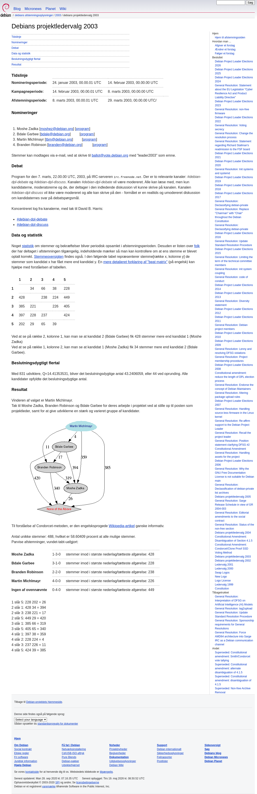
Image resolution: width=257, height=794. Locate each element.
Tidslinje (16, 36)
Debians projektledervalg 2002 (233, 560)
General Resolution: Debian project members (231, 327)
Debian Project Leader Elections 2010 (234, 335)
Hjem (17, 738)
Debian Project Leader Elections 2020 (234, 163)
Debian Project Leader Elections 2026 (234, 63)
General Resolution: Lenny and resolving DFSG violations (233, 351)
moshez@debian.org (56, 129)
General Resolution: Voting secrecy (231, 127)
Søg (207, 749)
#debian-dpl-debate (32, 219)
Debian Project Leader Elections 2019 (234, 179)
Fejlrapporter (164, 757)
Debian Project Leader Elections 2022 (234, 119)
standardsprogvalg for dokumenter (57, 723)
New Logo (221, 576)
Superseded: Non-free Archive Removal (233, 690)
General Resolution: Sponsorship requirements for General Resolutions (234, 624)
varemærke (49, 786)
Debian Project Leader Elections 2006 (234, 462)
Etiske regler (21, 753)
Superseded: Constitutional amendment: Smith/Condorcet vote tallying (232, 656)
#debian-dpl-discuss (32, 225)
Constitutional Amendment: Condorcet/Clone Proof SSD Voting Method (231, 548)
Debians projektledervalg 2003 (233, 556)
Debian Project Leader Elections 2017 (234, 195)
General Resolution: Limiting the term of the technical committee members (234, 261)
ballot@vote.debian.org (110, 155)
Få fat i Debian (71, 745)
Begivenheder (117, 753)
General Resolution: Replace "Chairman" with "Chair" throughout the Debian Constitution (232, 215)
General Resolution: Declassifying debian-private (231, 203)
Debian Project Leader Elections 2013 (234, 295)
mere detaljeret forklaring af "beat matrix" (135, 262)
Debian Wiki (116, 765)
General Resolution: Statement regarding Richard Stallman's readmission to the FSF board (233, 145)
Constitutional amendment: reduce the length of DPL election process (234, 376)
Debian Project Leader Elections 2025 (234, 71)
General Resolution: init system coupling (233, 271)
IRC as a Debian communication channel (234, 642)
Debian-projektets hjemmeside (44, 701)
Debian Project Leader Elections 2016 (234, 235)
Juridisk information (25, 761)
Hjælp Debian (22, 765)
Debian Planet (213, 761)
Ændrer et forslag (225, 49)
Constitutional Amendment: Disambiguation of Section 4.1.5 (233, 538)
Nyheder (114, 745)
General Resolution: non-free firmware (232, 111)
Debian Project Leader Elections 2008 (234, 366)
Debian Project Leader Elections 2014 (234, 287)
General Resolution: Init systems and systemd (234, 171)
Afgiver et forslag (225, 45)
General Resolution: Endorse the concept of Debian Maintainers (234, 386)
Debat (15, 47)
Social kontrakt (23, 749)
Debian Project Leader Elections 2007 (234, 402)
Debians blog (212, 753)
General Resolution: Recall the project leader (233, 434)
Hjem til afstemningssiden (230, 37)
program (82, 129)
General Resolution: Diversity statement (232, 303)
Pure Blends (69, 757)
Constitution (222, 588)
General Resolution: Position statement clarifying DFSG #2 (232, 442)
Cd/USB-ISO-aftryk (73, 753)
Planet (51, 9)
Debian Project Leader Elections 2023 (234, 103)
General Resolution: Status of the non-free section (234, 526)
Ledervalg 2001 (224, 564)
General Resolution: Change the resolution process (234, 135)
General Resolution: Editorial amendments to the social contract (232, 516)
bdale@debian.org (55, 134)
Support (162, 745)
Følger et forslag (224, 53)
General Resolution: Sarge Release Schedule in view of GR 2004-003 (234, 504)
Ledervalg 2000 (224, 568)
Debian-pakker (70, 761)
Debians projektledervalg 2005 (233, 496)
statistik (28, 246)
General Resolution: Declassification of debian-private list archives (234, 488)
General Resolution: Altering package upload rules (231, 394)
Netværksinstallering (74, 749)
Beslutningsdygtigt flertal (26, 59)
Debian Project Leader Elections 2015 (234, 251)
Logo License (223, 580)
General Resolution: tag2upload (233, 608)
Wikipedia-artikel (122, 526)
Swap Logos (222, 572)
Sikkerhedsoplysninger (170, 753)
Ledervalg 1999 (224, 584)
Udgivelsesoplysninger (122, 761)
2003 (58, 15)
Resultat (16, 64)
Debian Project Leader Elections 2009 (234, 343)
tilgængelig (106, 771)
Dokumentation (119, 757)
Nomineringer (19, 42)
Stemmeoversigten (48, 256)
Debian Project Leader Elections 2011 (234, 319)
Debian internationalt (169, 749)
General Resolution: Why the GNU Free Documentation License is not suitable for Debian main (234, 474)
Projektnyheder (118, 749)
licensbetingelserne (87, 782)
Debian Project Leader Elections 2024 (234, 79)
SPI (57, 782)
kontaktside (32, 771)
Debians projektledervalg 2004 (233, 532)
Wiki (63, 9)
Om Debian (21, 745)
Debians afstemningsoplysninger (34, 15)
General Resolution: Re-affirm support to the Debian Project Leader (232, 424)
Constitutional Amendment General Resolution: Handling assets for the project (232, 452)
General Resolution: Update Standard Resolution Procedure (233, 243)
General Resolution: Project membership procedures (231, 359)
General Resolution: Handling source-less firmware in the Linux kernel (234, 412)
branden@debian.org (65, 145)
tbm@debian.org (59, 139)
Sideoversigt (212, 745)
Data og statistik (21, 53)
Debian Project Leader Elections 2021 (234, 155)
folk (197, 246)
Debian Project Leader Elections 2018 (234, 187)
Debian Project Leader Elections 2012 (234, 311)
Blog (17, 9)
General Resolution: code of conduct (231, 279)
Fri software (21, 757)
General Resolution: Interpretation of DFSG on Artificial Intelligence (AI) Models (234, 600)
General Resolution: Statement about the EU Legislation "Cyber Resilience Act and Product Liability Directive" (234, 91)
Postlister (162, 761)
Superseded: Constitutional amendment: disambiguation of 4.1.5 (233, 680)
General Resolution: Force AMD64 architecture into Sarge (233, 634)
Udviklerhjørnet (71, 765)
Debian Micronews (216, 757)
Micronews (33, 9)
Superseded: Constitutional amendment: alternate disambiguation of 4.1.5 (231, 668)
